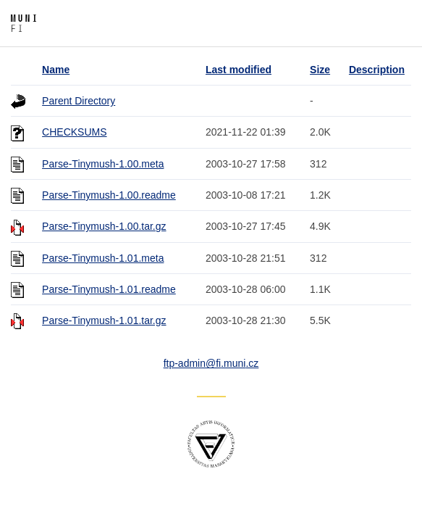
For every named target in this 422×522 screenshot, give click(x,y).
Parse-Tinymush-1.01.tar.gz (104, 320)
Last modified (238, 69)
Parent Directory (78, 101)
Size (320, 69)
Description (377, 69)
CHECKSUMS (74, 132)
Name (55, 69)
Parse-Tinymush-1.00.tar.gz (104, 226)
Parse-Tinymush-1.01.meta (103, 258)
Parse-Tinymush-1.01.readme (109, 289)
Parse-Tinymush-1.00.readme (109, 195)
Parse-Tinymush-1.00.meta (103, 164)
